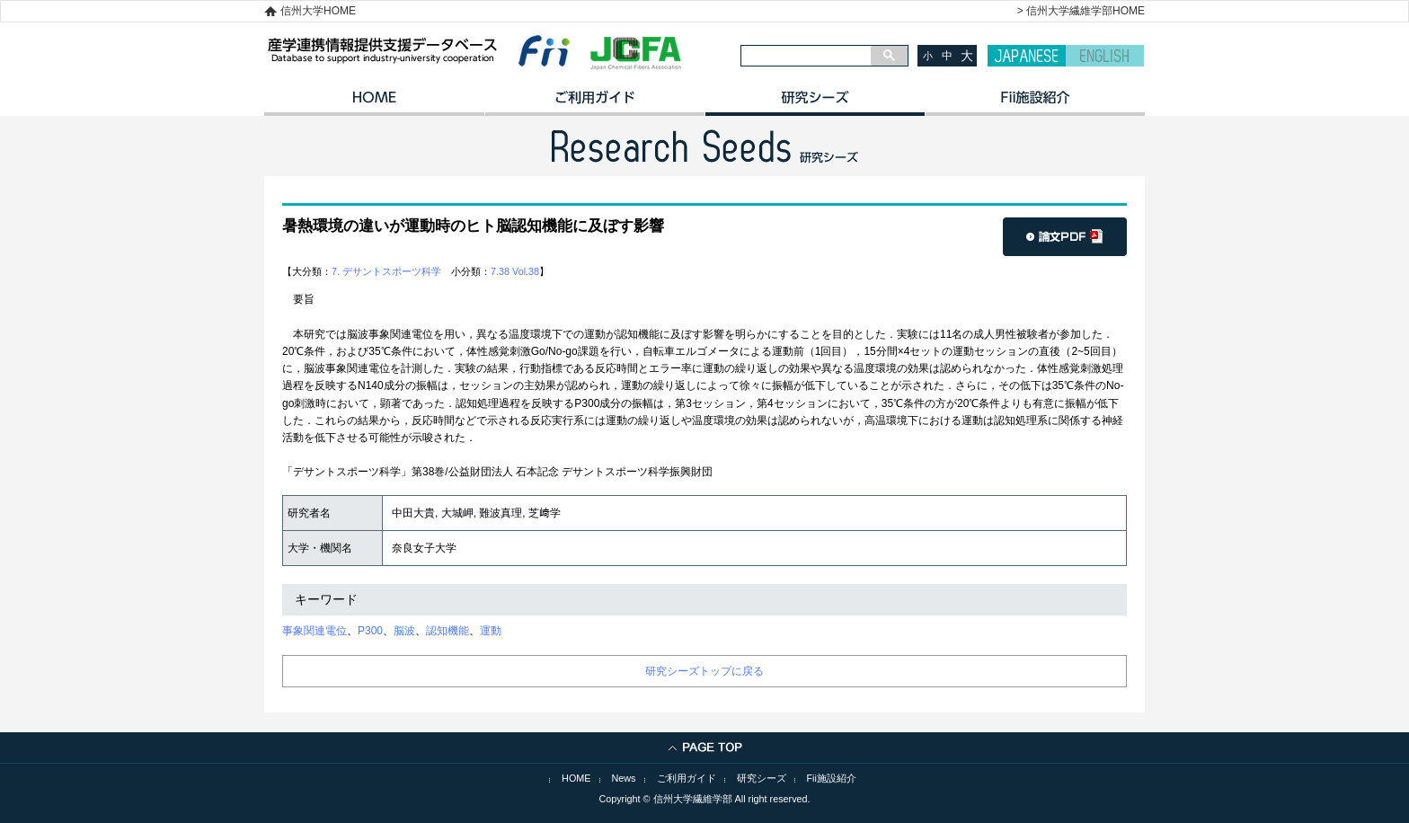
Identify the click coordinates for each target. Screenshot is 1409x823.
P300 (370, 630)
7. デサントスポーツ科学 (386, 271)
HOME (374, 103)
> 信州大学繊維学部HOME (1081, 10)
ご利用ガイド (594, 103)
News (624, 778)
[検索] (806, 56)
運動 (490, 630)
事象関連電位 (314, 630)
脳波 (404, 630)
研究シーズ (814, 103)
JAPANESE (1027, 55)
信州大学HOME (318, 10)
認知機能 (447, 630)
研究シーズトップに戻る (704, 671)
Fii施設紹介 (831, 778)
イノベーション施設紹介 (1035, 103)
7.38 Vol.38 (515, 271)
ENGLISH (1105, 55)
